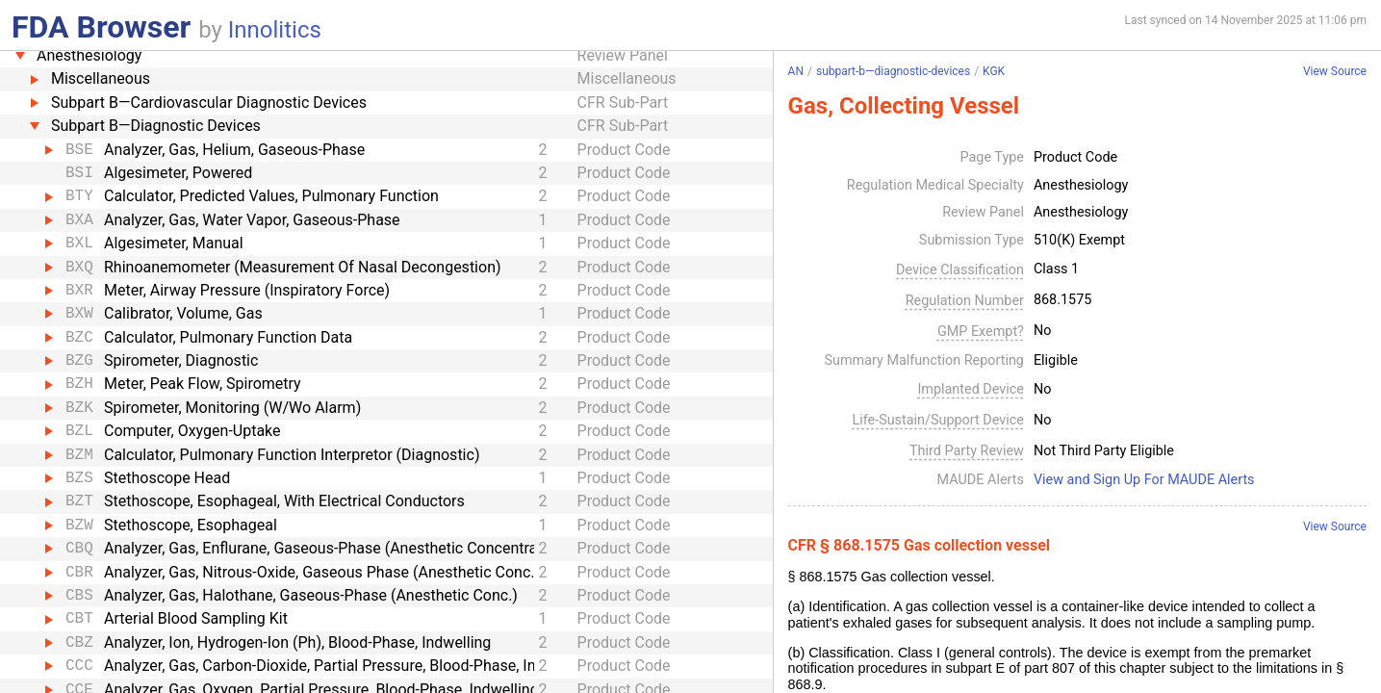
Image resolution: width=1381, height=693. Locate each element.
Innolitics (274, 29)
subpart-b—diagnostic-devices (893, 71)
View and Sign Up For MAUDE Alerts (1144, 480)
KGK (994, 71)
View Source (1335, 71)
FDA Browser (101, 27)
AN (796, 71)
